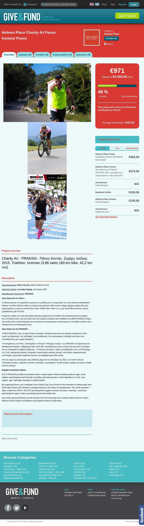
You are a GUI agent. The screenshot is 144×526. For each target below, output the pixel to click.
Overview (9, 54)
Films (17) (113, 472)
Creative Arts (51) (47, 469)
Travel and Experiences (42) (16, 472)
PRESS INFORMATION (120, 496)
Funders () (42, 54)
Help (113, 4)
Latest (102, 148)
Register (123, 4)
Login (134, 4)
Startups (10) (80, 475)
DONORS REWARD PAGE (121, 493)
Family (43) (114, 469)
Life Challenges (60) (118, 466)
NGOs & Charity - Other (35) (52, 472)
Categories (32, 4)
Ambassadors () (62, 54)
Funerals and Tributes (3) (85, 478)
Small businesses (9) (13, 478)
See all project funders (106, 217)
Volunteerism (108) (47, 463)
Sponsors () (83, 54)
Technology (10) (116, 475)
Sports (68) (79, 466)
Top (117, 148)
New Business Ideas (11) (50, 475)
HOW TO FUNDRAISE (97, 493)
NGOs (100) (79, 463)
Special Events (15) (12, 475)
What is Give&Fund (12, 4)
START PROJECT (127, 15)
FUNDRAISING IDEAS (97, 496)
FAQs (104, 4)
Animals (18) (79, 472)
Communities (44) (82, 469)
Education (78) (10, 466)
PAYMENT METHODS (73, 493)
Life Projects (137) (12, 463)
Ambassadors (132, 148)
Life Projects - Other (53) (15, 469)
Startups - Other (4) (47, 478)
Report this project (10, 438)
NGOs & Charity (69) (48, 466)
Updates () (25, 54)
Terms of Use (116, 498)
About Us (15, 498)
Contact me (111, 38)
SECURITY (68, 496)
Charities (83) (115, 463)
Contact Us (28, 498)
